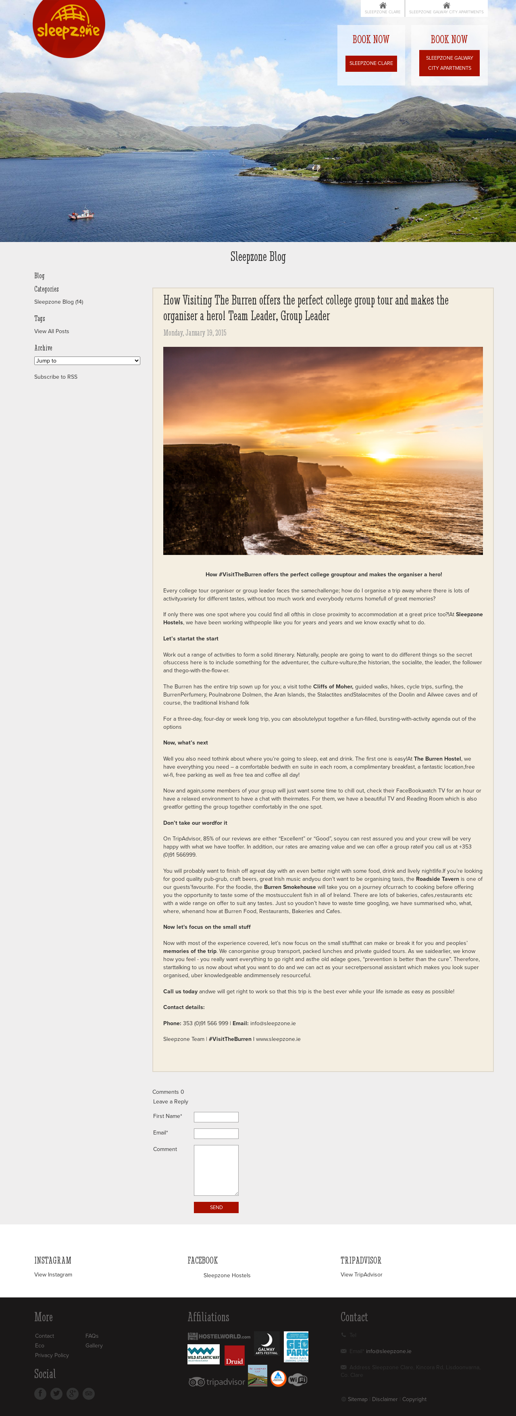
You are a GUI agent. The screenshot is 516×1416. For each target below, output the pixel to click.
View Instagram (53, 1274)
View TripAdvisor (362, 1274)
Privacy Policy (52, 1355)
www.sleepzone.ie (277, 1039)
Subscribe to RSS (55, 376)
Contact (44, 1336)
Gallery (94, 1345)
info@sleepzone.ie (273, 1023)
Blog (39, 275)
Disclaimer (385, 1399)
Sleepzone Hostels (227, 1275)
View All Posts (51, 331)
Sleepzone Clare (383, 12)
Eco (39, 1345)
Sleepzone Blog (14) (58, 301)
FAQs (92, 1336)
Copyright (414, 1399)
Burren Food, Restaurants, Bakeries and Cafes (282, 911)
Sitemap (358, 1399)
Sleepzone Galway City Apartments (446, 12)
